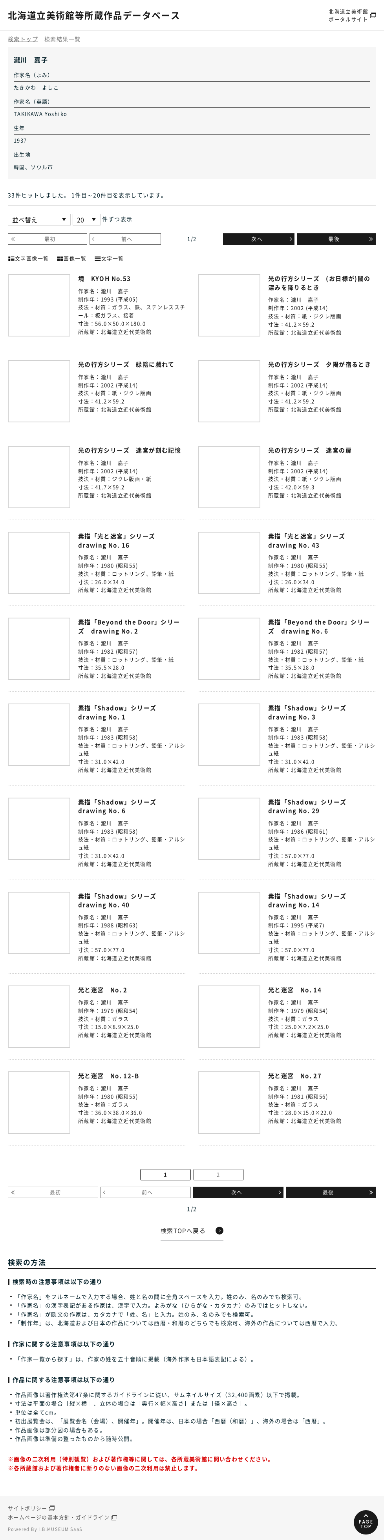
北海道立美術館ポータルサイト (348, 15)
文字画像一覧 (28, 258)
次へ (257, 238)
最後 (334, 238)
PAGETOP (366, 1523)
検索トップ (23, 39)
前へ (127, 238)
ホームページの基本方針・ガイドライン (59, 1517)
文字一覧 (109, 258)
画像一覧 (71, 258)
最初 (50, 238)
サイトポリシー (28, 1508)
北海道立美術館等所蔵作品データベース (97, 15)
